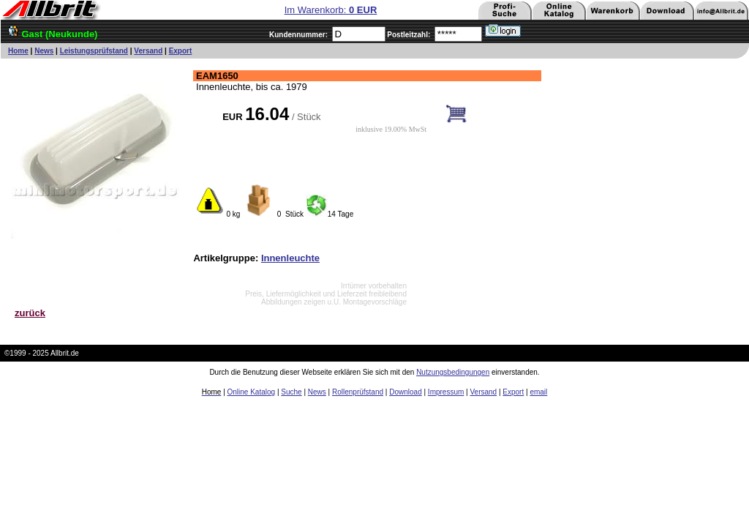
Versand (148, 51)
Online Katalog (251, 392)
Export (180, 51)
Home (18, 51)
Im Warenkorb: (331, 9)
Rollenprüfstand (357, 392)
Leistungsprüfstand (94, 51)
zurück (30, 312)
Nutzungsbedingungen (452, 372)
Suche (291, 392)
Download (405, 392)
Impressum (446, 392)
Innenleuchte (290, 258)
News (43, 51)
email (538, 392)
